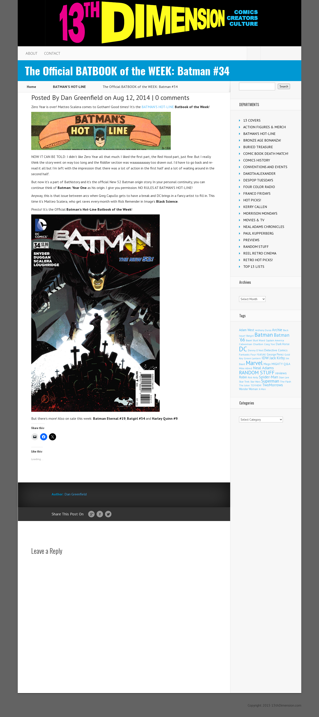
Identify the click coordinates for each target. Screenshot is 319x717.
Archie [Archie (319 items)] (277, 329)
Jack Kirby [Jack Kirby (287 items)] (277, 358)
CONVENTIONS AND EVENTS (265, 167)
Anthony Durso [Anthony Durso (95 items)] (263, 330)
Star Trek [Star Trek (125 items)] (244, 381)
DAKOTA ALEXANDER (259, 173)
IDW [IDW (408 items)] (265, 357)
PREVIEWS (251, 240)
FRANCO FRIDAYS (256, 193)
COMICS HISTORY (256, 160)
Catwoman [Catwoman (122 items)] (245, 344)
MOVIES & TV (253, 220)
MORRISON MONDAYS (260, 213)
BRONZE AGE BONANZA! (262, 140)
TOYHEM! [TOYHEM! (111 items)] (256, 385)
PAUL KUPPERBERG (258, 233)
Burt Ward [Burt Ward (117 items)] (259, 340)
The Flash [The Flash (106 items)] (285, 381)
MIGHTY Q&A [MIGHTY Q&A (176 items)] (281, 364)
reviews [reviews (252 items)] (281, 373)
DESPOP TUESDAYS (258, 180)
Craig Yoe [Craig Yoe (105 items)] (269, 344)
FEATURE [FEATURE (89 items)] (261, 354)
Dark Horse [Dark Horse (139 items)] (283, 344)
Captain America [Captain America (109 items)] (275, 340)
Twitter (108, 514)
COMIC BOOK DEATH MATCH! (265, 153)
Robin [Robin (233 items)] (243, 377)
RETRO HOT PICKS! (258, 260)
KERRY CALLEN (255, 206)
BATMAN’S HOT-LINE (158, 107)
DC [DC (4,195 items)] (243, 349)
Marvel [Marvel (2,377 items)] (254, 363)
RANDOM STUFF (256, 246)
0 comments (172, 97)
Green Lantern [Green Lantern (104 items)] (252, 358)
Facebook (99, 514)
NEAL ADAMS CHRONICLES (263, 226)
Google (91, 514)
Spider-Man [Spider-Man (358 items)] (268, 376)
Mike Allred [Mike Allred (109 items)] (245, 368)
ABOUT (31, 53)
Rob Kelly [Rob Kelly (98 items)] (253, 377)
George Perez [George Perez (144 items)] (275, 354)
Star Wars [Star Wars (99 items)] (255, 381)
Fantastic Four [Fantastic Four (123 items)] (247, 354)
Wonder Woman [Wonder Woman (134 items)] (248, 389)
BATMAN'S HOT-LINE (69, 86)
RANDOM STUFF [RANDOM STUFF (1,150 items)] (256, 372)
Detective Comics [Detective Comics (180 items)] (276, 350)
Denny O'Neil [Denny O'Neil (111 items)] (255, 350)
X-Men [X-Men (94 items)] (262, 389)
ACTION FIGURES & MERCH (264, 127)
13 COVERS (252, 120)
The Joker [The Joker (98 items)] (244, 385)
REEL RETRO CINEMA (259, 253)
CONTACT (52, 53)
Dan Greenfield (82, 97)
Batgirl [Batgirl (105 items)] (250, 335)
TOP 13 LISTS (253, 266)
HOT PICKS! (252, 200)
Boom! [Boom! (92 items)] (249, 340)
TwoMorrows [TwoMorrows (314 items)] (272, 385)
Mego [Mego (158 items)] (267, 364)
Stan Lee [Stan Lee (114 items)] (284, 377)
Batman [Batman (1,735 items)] (264, 334)
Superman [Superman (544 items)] (270, 381)
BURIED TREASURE (258, 147)
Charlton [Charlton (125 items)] (258, 344)
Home (31, 86)
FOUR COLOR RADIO (259, 187)
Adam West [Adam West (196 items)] (246, 330)
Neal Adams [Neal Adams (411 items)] (263, 367)
